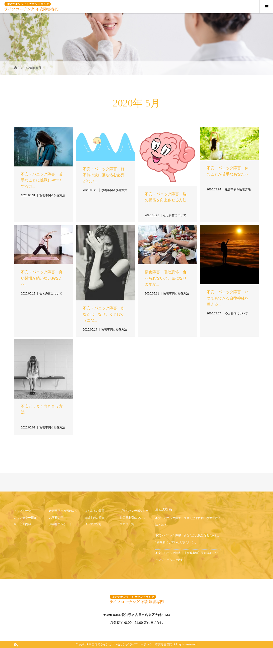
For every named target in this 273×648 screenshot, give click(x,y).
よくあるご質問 (94, 510)
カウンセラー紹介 (25, 517)
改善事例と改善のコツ (63, 510)
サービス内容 (22, 524)
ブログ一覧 (127, 524)
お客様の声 (56, 517)
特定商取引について (133, 517)
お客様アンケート (60, 524)
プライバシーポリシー (134, 510)
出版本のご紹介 (94, 517)
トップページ (22, 510)
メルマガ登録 (93, 524)
